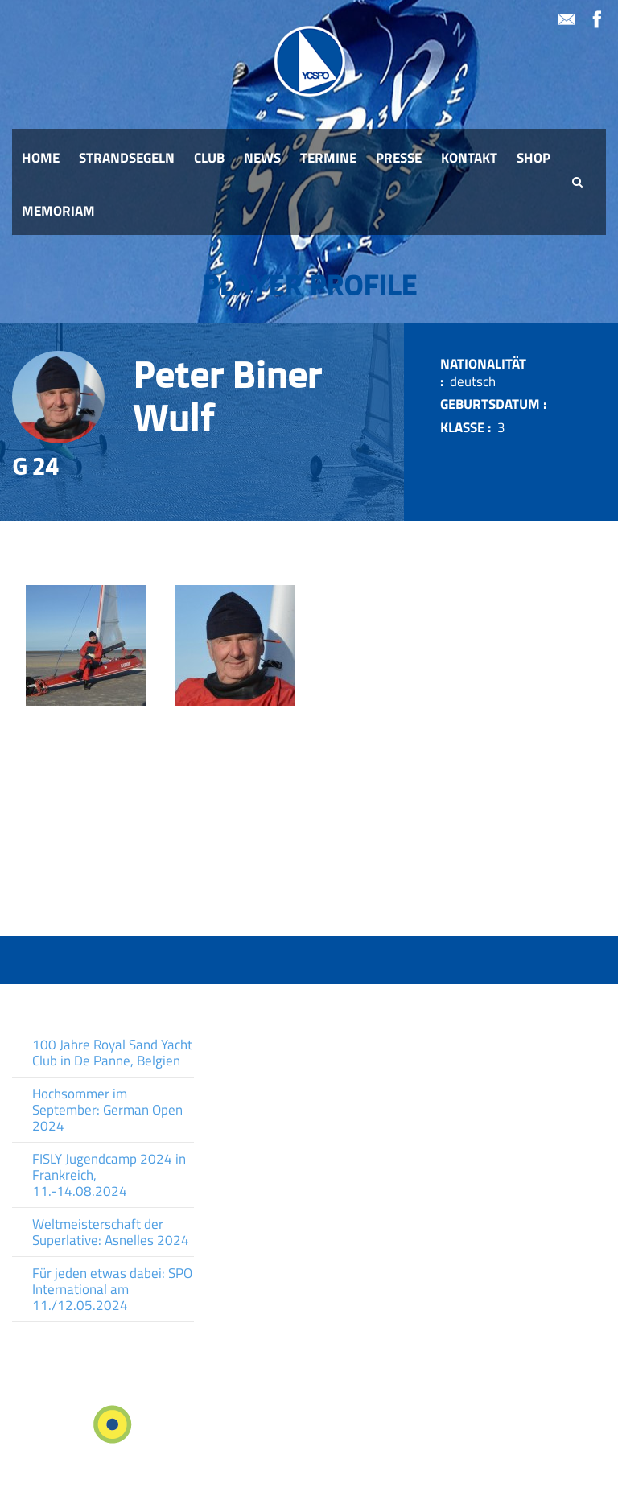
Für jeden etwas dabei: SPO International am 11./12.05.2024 (112, 1289)
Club (209, 157)
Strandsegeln (127, 157)
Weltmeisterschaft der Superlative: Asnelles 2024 (110, 1232)
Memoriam (58, 210)
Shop (533, 157)
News (262, 157)
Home (41, 157)
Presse (399, 157)
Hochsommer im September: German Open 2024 (107, 1109)
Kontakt (469, 157)
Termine (328, 157)
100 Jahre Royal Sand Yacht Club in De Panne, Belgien (112, 1052)
